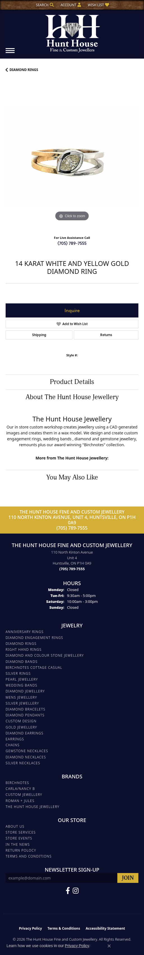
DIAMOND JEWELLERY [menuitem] (25, 691)
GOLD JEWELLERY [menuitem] (21, 727)
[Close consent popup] (109, 946)
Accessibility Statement (105, 928)
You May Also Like (72, 477)
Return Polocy (21, 850)
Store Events (19, 838)
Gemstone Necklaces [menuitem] (27, 751)
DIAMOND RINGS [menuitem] (21, 643)
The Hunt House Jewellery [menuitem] (33, 807)
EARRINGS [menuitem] (15, 739)
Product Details (72, 382)
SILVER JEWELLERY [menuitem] (22, 703)
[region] (72, 156)
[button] (44, 5)
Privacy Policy (30, 928)
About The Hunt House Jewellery (72, 397)
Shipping (39, 334)
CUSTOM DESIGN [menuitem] (21, 721)
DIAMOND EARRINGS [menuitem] (25, 733)
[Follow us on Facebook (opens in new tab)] (68, 890)
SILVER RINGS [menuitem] (18, 673)
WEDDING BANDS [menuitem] (21, 685)
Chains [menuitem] (13, 745)
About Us (15, 826)
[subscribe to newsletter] (127, 878)
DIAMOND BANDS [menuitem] (22, 661)
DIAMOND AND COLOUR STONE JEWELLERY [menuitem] (45, 655)
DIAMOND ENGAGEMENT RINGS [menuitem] (34, 637)
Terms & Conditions (63, 928)
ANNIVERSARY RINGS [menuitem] (25, 632)
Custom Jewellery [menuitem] (24, 794)
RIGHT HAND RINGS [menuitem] (24, 649)
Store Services (21, 832)
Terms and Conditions (29, 856)
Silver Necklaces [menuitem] (23, 763)
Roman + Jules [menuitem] (20, 801)
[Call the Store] (72, 568)
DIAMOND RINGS (24, 69)
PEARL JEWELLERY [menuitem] (22, 679)
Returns (106, 334)
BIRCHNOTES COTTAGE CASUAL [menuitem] (34, 667)
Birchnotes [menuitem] (17, 783)
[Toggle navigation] (10, 53)
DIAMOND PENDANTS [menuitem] (25, 715)
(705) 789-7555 (72, 243)
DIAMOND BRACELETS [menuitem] (25, 709)
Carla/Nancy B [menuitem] (20, 788)
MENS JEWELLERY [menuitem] (21, 697)
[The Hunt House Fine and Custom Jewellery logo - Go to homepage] (72, 31)
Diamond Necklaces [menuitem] (26, 757)
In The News (18, 844)
